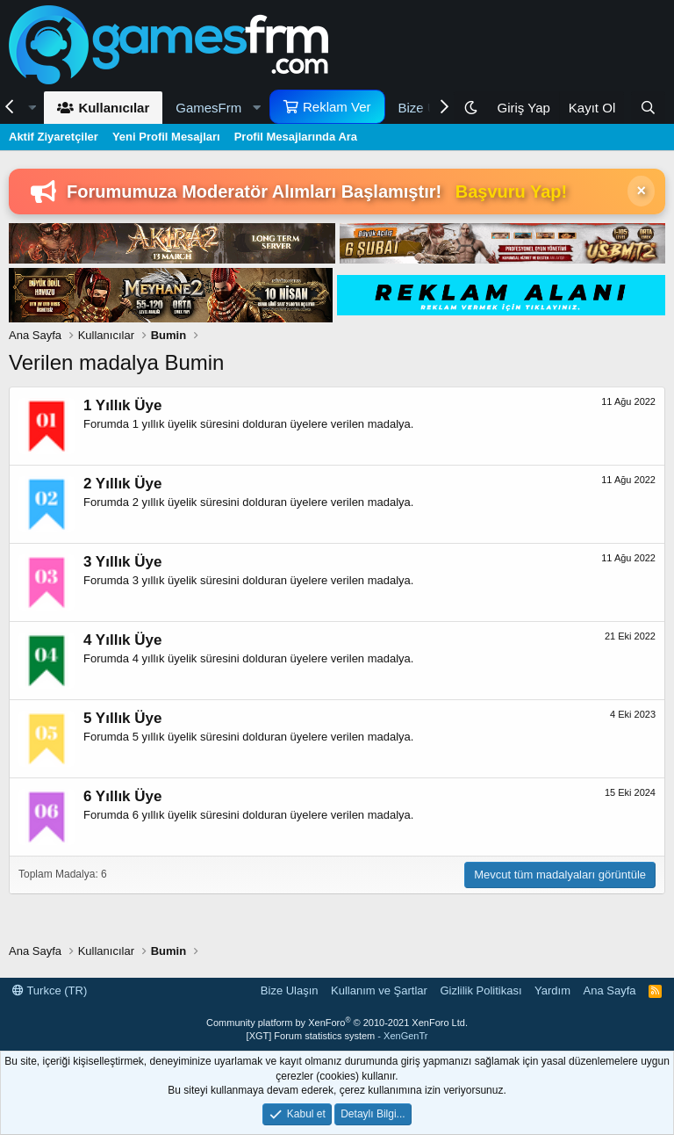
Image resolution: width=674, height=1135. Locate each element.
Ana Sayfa (610, 990)
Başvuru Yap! (511, 191)
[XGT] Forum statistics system (337, 1035)
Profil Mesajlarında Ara (295, 136)
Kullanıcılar (113, 107)
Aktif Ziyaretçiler (53, 136)
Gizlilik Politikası (480, 990)
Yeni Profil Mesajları (166, 136)
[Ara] (648, 107)
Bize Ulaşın (290, 990)
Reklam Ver (337, 106)
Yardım (552, 990)
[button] (215, 107)
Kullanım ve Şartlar (379, 990)
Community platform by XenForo (337, 1022)
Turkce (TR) (49, 990)
